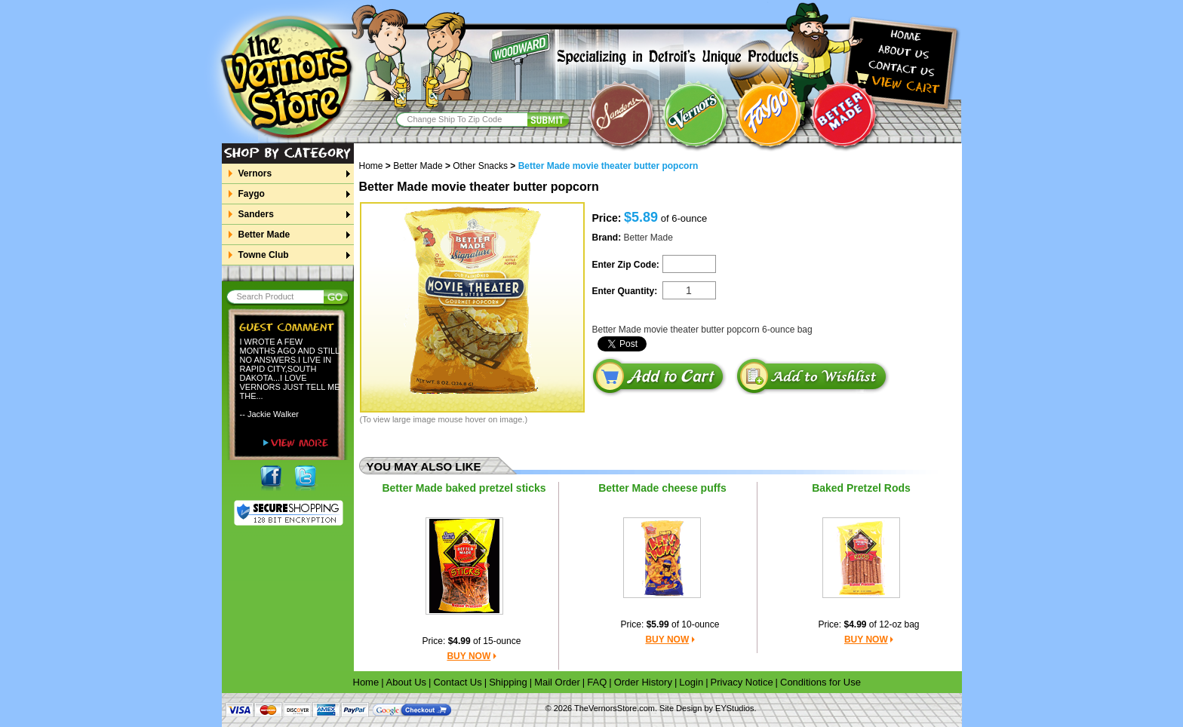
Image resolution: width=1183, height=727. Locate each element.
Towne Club (263, 255)
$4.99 (459, 641)
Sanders (256, 214)
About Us (406, 682)
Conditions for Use (820, 682)
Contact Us (457, 682)
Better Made (264, 234)
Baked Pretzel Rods (861, 488)
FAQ (597, 682)
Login (691, 682)
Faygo (251, 194)
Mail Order (557, 682)
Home (376, 166)
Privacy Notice (742, 682)
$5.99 (658, 624)
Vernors (255, 173)
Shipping (508, 682)
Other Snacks (480, 166)
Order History (643, 682)
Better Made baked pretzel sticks (463, 488)
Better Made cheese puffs (662, 488)
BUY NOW (468, 656)
